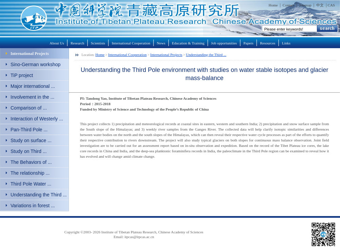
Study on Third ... (29, 151)
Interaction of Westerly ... (37, 118)
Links (286, 43)
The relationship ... (30, 173)
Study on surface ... (31, 140)
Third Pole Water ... (31, 184)
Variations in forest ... (33, 205)
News (161, 43)
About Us (57, 43)
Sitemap (305, 5)
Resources (267, 43)
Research (77, 43)
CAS (331, 5)
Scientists (98, 43)
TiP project (22, 75)
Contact (288, 5)
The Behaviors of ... (31, 162)
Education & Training (188, 43)
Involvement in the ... (32, 97)
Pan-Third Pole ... (29, 129)
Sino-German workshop (35, 64)
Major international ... (33, 86)
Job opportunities (224, 43)
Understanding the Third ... (39, 194)
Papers (248, 43)
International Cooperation (131, 43)
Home (273, 5)
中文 (320, 5)
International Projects (30, 53)
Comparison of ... (29, 108)
